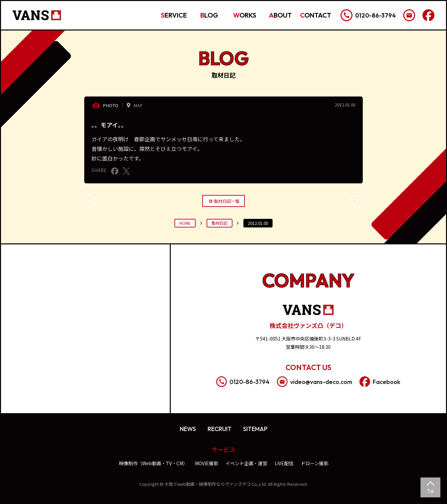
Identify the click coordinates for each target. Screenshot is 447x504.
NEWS (188, 429)
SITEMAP (255, 429)
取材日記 (219, 223)
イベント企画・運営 (246, 463)
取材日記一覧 (223, 200)
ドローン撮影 (314, 463)
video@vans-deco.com (314, 381)
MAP (134, 105)
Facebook (379, 381)
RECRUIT (219, 429)
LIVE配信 (284, 463)
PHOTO (105, 105)
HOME (185, 223)
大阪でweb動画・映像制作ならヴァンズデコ (207, 484)
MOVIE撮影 (206, 463)
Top (430, 490)
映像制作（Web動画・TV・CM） (153, 463)
